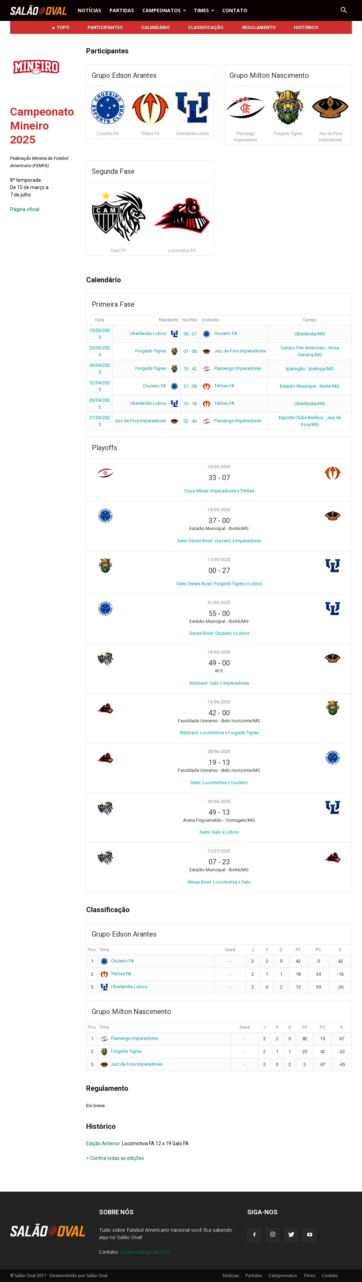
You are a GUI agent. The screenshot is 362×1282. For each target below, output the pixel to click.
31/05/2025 (219, 602)
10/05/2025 (219, 466)
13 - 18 (190, 403)
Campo (310, 320)
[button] (343, 10)
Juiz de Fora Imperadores (234, 350)
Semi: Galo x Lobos (219, 832)
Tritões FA (218, 385)
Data (99, 320)
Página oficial (24, 209)
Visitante (210, 320)
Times (204, 10)
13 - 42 (190, 368)
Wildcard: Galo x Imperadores (219, 683)
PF (298, 949)
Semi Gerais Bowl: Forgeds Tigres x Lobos (219, 583)
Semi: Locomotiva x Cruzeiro (219, 782)
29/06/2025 (219, 801)
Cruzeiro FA (219, 333)
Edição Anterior (103, 1143)
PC (318, 949)
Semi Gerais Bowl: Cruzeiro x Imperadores (219, 540)
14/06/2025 (219, 652)
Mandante (169, 320)
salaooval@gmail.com (144, 1252)
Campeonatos (164, 10)
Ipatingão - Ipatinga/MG (310, 368)
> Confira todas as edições (115, 1158)
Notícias (89, 10)
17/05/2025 (219, 559)
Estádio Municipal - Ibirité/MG (309, 386)
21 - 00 (190, 386)
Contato (234, 10)
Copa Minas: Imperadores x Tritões (219, 490)
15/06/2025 (219, 702)
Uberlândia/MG (309, 333)
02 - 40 (190, 421)
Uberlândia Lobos (153, 333)
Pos (92, 949)
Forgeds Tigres (155, 350)
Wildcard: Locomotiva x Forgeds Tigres (219, 732)
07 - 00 (190, 351)
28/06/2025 (219, 751)
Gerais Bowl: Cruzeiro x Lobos (219, 633)
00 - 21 (190, 333)
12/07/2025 (219, 851)
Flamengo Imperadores (232, 368)
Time (104, 949)
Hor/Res (190, 320)
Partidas (122, 10)
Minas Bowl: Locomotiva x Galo (219, 882)
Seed (230, 949)
